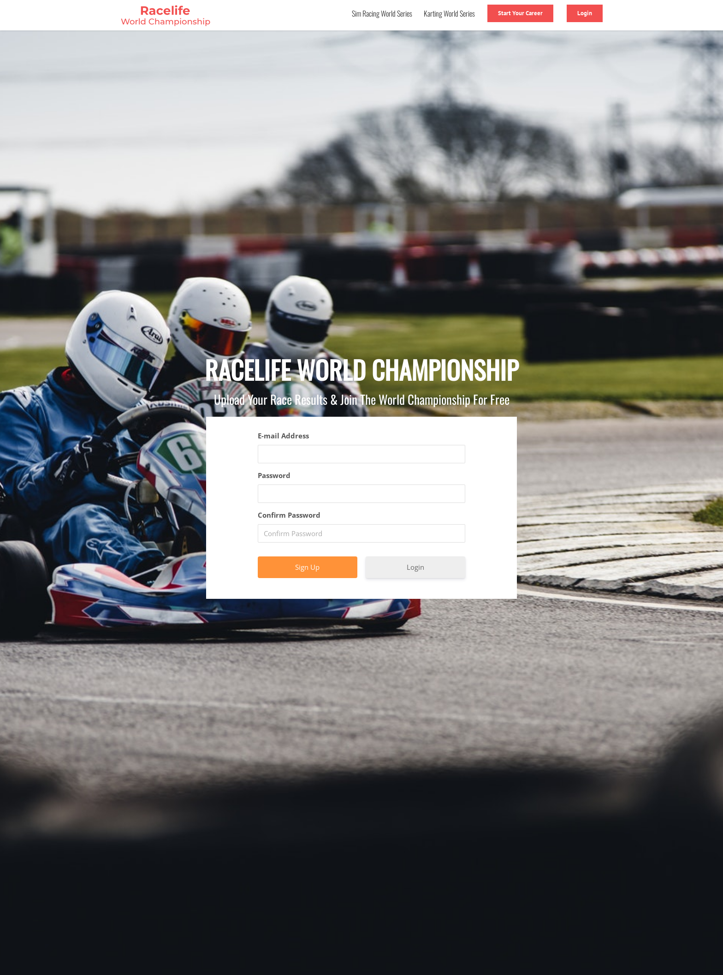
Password (274, 475)
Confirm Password (289, 515)
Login (415, 567)
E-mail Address (283, 435)
